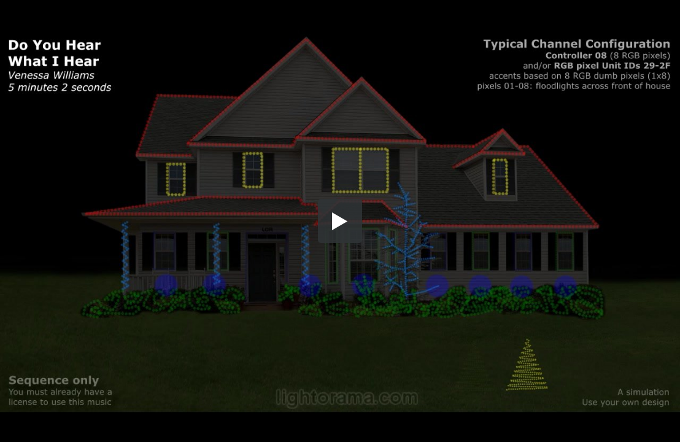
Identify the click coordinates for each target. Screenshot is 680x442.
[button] (340, 221)
